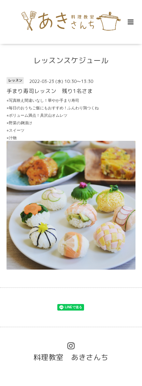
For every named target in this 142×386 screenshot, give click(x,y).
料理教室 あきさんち (71, 357)
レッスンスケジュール (71, 60)
